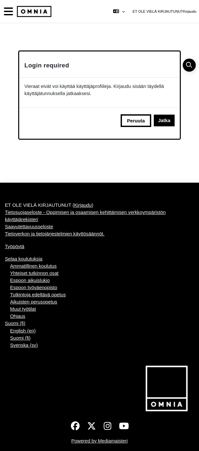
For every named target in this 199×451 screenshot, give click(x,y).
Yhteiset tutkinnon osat (34, 273)
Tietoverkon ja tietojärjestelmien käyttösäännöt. (54, 233)
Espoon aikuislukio (30, 280)
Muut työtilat (23, 309)
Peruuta (136, 120)
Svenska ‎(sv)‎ (24, 345)
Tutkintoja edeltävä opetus (38, 294)
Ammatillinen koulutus (33, 266)
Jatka (164, 120)
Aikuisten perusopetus (33, 301)
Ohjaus (17, 316)
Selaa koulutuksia (23, 258)
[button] (119, 11)
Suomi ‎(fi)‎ (15, 323)
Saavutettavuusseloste (29, 226)
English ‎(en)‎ (23, 330)
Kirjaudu (189, 11)
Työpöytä (14, 246)
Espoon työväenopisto (33, 287)
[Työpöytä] (33, 11)
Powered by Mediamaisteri (99, 441)
